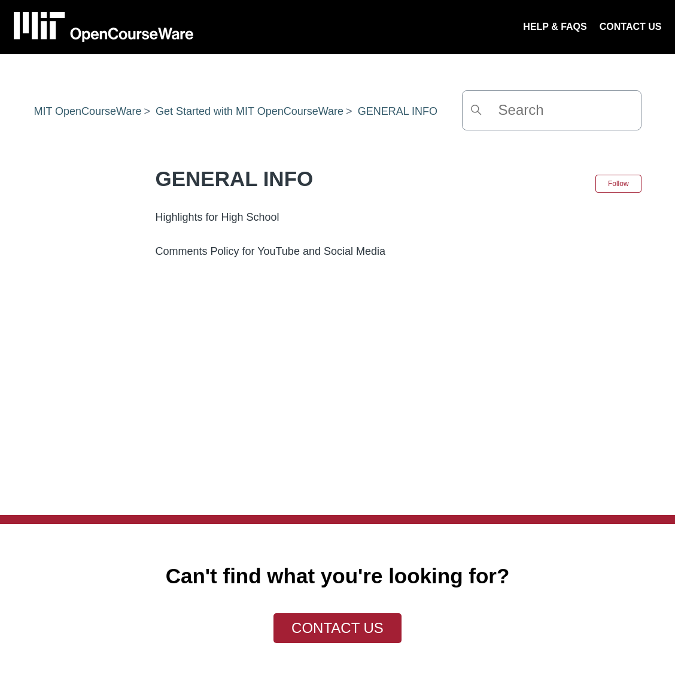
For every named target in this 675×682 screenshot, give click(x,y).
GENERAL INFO (397, 111)
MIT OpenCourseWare (87, 111)
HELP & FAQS (554, 27)
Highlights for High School (217, 217)
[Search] (552, 110)
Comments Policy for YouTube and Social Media (270, 251)
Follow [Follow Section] (618, 183)
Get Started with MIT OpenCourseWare (249, 111)
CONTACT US (631, 27)
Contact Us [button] (337, 628)
